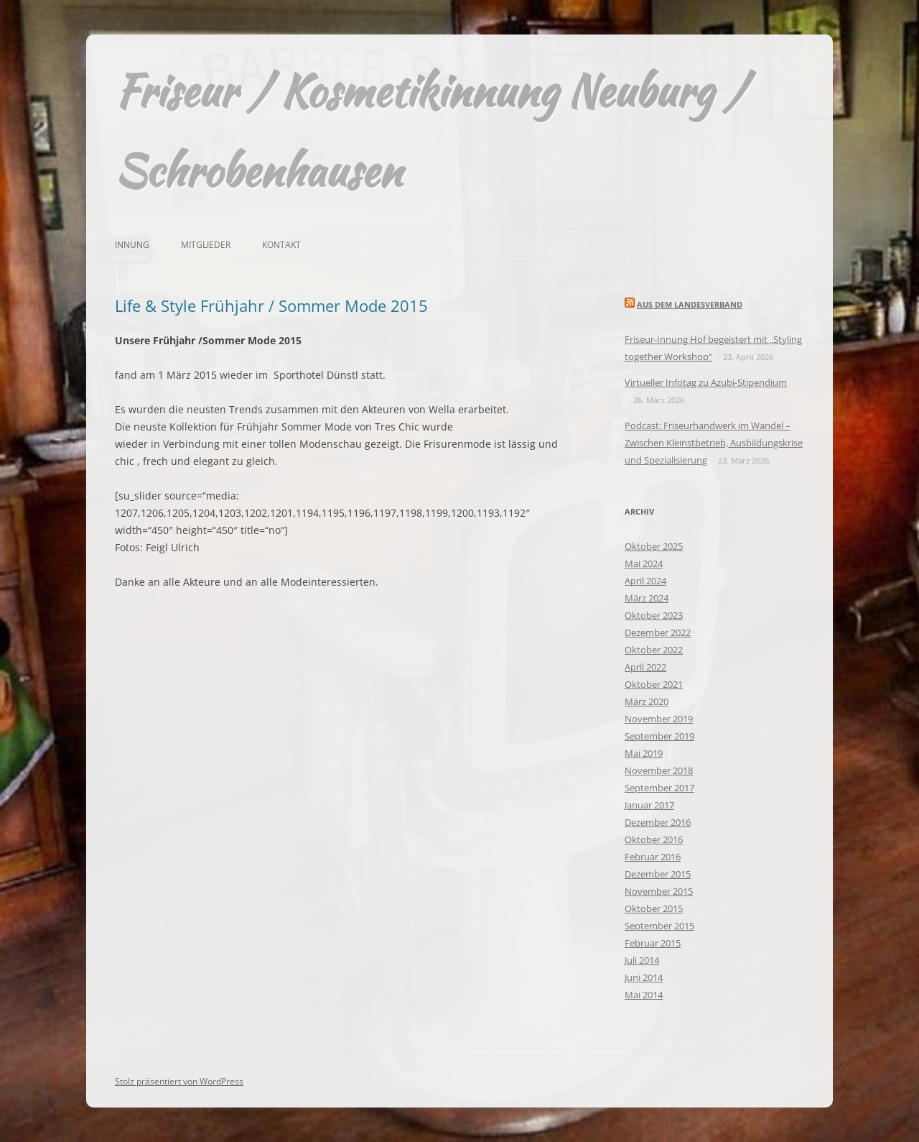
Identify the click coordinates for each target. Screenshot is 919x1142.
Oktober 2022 (654, 649)
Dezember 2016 (658, 822)
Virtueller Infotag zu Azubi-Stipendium (706, 382)
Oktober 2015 (654, 908)
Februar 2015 (653, 942)
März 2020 (646, 701)
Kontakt (281, 245)
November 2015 (659, 891)
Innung (132, 245)
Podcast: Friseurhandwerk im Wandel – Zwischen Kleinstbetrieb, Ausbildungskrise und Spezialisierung (714, 442)
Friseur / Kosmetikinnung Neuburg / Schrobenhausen (430, 131)
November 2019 (659, 718)
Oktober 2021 (654, 684)
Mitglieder (205, 245)
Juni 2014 (644, 977)
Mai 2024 (644, 563)
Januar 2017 (649, 804)
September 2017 (659, 787)
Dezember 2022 (658, 632)
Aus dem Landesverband (689, 304)
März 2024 (646, 597)
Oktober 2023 (654, 615)
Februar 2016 (653, 856)
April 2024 (645, 580)
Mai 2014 (644, 994)
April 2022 (645, 666)
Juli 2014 (642, 960)
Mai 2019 (644, 753)
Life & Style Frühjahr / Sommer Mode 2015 (271, 305)
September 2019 (659, 735)
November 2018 (659, 770)
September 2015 (659, 925)
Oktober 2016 (654, 839)
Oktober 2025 (654, 546)
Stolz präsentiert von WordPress (179, 1081)
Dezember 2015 (658, 873)
